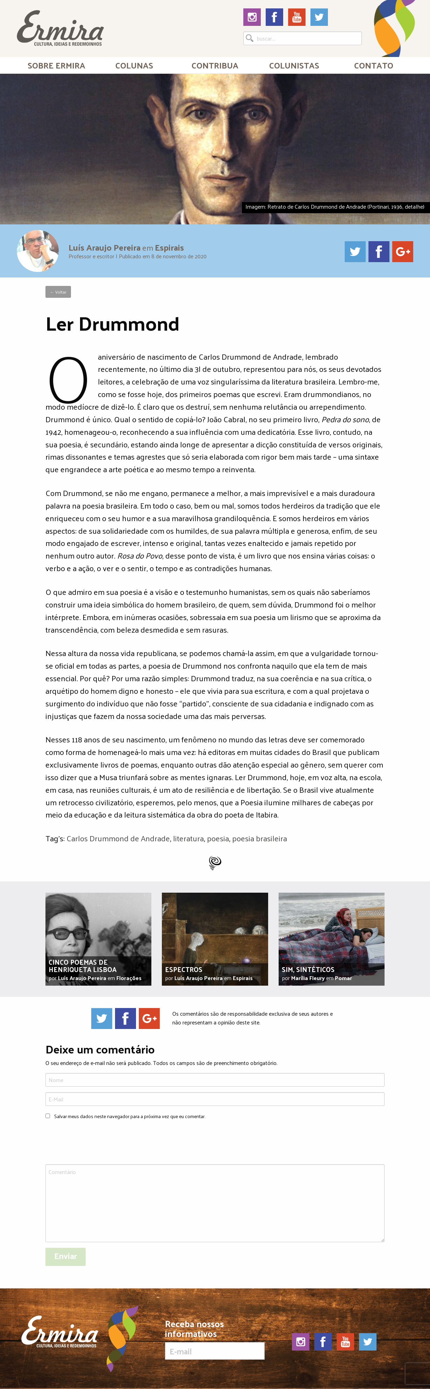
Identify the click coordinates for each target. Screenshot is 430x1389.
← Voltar (58, 292)
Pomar (343, 978)
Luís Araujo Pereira (105, 247)
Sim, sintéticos (308, 969)
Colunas (134, 65)
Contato (373, 65)
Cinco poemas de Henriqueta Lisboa (82, 965)
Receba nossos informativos (215, 1339)
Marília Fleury (308, 978)
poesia (218, 838)
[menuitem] (56, 65)
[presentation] (98, 1143)
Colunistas (294, 65)
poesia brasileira (259, 838)
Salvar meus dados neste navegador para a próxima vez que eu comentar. (129, 1116)
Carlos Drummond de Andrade (118, 838)
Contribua (215, 65)
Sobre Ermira (56, 65)
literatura (188, 838)
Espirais (169, 247)
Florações (129, 978)
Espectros (183, 969)
